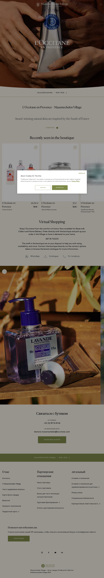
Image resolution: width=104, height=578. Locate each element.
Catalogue (53, 256)
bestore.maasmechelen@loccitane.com (52, 432)
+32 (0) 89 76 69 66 (52, 423)
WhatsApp (34, 256)
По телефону (74, 256)
